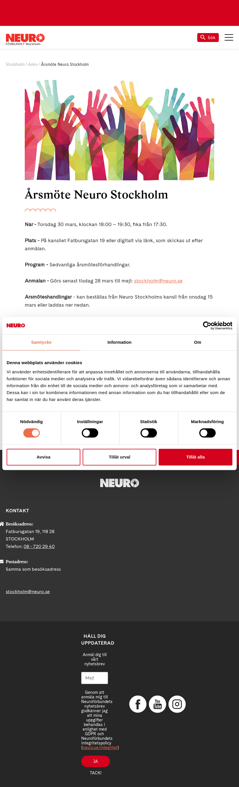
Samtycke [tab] (41, 342)
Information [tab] (119, 342)
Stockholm (15, 64)
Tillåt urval (119, 456)
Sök (208, 37)
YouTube (157, 704)
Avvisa (43, 456)
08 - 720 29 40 (39, 546)
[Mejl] (94, 678)
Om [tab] (197, 342)
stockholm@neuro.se (158, 281)
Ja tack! (95, 763)
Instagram (177, 704)
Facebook (138, 704)
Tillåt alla (195, 456)
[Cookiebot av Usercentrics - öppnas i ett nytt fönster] (207, 325)
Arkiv (32, 64)
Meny (229, 37)
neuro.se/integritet (100, 747)
